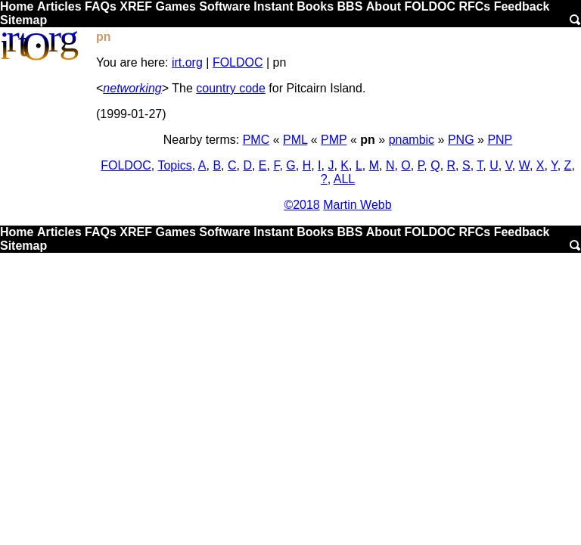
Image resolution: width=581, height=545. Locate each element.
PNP (499, 139)
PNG (461, 139)
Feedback (522, 6)
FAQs (101, 6)
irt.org (187, 62)
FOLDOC (429, 6)
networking (132, 88)
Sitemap (23, 20)
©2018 (301, 204)
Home (16, 6)
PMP (333, 139)
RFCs (474, 6)
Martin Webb (357, 204)
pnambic (411, 139)
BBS (350, 6)
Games (175, 6)
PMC (256, 139)
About (383, 6)
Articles (59, 6)
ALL (344, 179)
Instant (273, 6)
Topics (174, 165)
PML (295, 139)
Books (315, 6)
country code (231, 88)
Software (224, 6)
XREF (136, 6)
